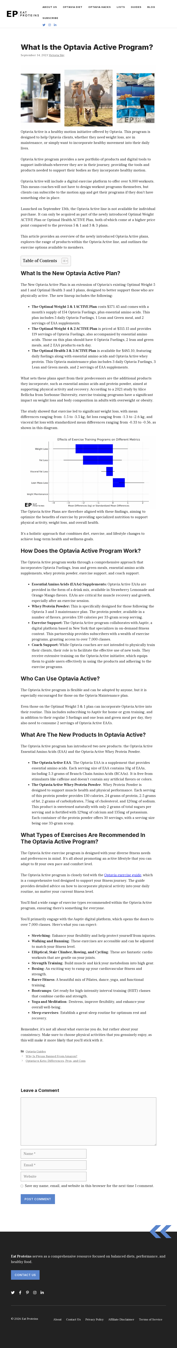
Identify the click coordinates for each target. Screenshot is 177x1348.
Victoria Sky (56, 55)
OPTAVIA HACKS (99, 7)
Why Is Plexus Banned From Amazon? (51, 1056)
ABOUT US (50, 7)
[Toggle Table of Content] (63, 261)
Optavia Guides (36, 1052)
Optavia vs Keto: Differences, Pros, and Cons (56, 1061)
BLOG (151, 7)
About (57, 1320)
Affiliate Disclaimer (121, 1320)
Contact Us (25, 1275)
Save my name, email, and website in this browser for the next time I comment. (89, 1186)
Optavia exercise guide (122, 875)
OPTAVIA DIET (72, 7)
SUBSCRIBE (50, 18)
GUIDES (136, 7)
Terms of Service (150, 1320)
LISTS (121, 7)
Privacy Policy (94, 1320)
